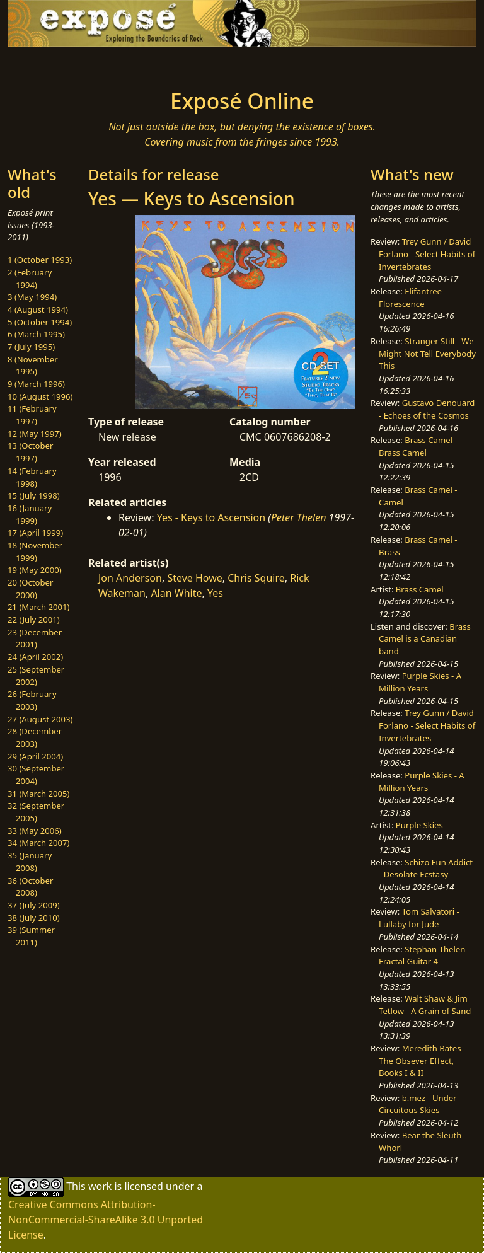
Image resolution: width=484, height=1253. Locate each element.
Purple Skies (419, 825)
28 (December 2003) (35, 737)
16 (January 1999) (30, 514)
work (100, 1186)
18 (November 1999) (35, 551)
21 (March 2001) (38, 607)
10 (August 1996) (40, 396)
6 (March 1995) (36, 334)
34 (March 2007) (38, 842)
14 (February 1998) (32, 477)
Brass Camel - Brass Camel (418, 446)
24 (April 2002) (35, 656)
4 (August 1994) (38, 309)
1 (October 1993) (40, 259)
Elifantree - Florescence (413, 297)
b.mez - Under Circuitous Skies (417, 1104)
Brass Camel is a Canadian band (425, 639)
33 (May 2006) (35, 830)
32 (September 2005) (36, 812)
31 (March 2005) (38, 793)
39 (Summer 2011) (31, 936)
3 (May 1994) (32, 297)
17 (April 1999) (35, 532)
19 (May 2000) (35, 569)
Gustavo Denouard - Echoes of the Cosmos (427, 409)
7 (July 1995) (31, 346)
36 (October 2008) (30, 887)
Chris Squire (256, 578)
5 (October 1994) (40, 322)
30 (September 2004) (36, 775)
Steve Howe (194, 578)
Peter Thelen (298, 517)
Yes (215, 593)
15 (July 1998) (34, 495)
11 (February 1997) (32, 415)
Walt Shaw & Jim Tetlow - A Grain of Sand (425, 1005)
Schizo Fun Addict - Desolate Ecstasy (426, 869)
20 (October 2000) (30, 589)
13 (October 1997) (30, 452)
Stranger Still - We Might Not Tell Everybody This (427, 353)
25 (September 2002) (36, 676)
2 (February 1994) (30, 279)
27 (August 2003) (40, 719)
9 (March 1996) (36, 384)
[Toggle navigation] (48, 64)
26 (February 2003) (32, 700)
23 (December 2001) (35, 638)
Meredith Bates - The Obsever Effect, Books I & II (422, 1060)
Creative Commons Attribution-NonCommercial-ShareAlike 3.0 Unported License (105, 1220)
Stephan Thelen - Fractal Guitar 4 (424, 955)
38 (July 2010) (34, 917)
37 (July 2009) (34, 905)
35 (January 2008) (30, 862)
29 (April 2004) (35, 756)
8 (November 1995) (33, 366)
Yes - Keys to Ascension (211, 517)
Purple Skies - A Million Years (420, 682)
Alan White (176, 593)
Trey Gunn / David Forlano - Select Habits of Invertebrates (427, 254)
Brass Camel (420, 589)
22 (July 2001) (34, 619)
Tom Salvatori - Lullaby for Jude (419, 918)
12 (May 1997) (35, 433)
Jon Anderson (130, 578)
